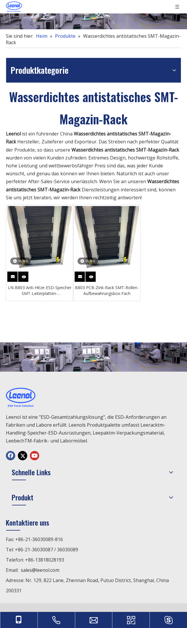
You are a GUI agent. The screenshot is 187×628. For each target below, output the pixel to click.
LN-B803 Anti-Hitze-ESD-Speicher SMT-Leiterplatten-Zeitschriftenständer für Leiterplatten (39, 290)
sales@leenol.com (40, 570)
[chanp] (93, 14)
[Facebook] (10, 455)
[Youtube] (34, 455)
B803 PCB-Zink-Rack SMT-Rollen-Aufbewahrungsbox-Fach (107, 290)
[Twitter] (22, 455)
